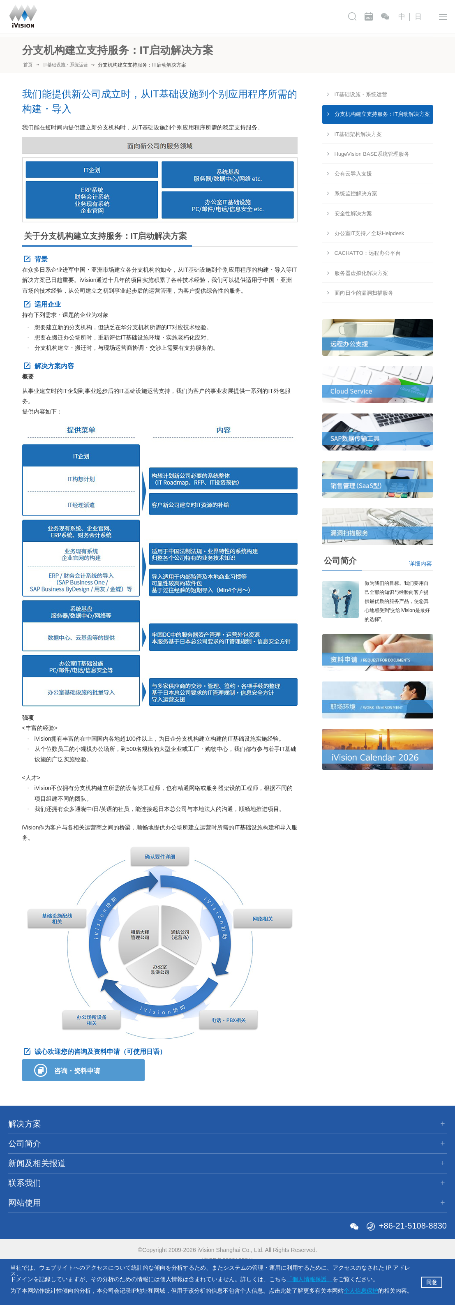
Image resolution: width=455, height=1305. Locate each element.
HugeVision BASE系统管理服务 (372, 154)
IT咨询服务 (24, 1143)
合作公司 (109, 1194)
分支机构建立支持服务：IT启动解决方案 (382, 114)
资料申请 (284, 1143)
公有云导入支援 (353, 174)
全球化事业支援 (119, 1168)
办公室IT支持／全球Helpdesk (369, 233)
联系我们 (323, 16)
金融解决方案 (28, 1181)
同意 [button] (431, 1282)
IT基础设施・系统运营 (361, 94)
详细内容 (420, 563)
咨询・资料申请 (77, 1070)
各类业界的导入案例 (37, 1206)
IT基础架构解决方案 (358, 134)
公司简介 (200, 16)
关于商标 (109, 1206)
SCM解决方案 (28, 1168)
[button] (415, 1291)
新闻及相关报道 (262, 16)
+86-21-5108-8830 (413, 1235)
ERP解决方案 (28, 1156)
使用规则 (372, 1156)
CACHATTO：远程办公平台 (368, 253)
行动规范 (109, 1181)
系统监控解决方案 (356, 193)
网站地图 (372, 1143)
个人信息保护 (361, 1290)
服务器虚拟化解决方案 (361, 273)
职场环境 (284, 1156)
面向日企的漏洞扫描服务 (364, 293)
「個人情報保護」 (309, 1279)
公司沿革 (109, 1156)
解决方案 (150, 16)
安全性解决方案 (353, 213)
